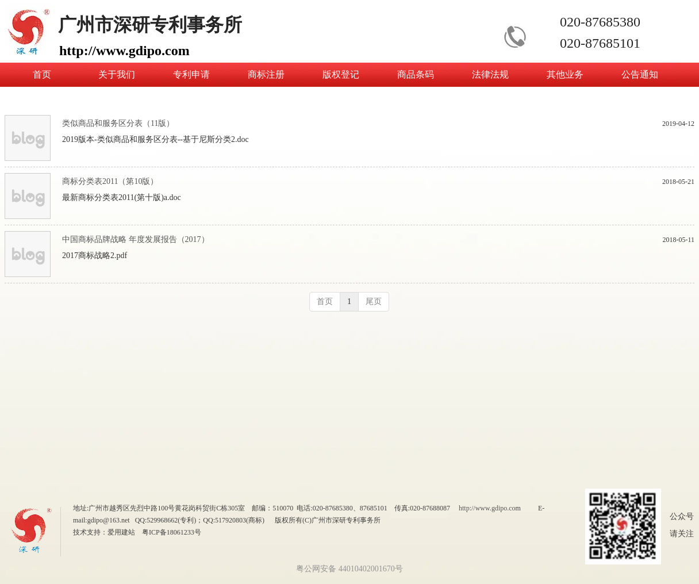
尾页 (374, 301)
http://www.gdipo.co (487, 508)
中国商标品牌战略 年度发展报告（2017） (135, 239)
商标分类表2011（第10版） (110, 181)
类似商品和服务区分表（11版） (118, 123)
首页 (325, 301)
